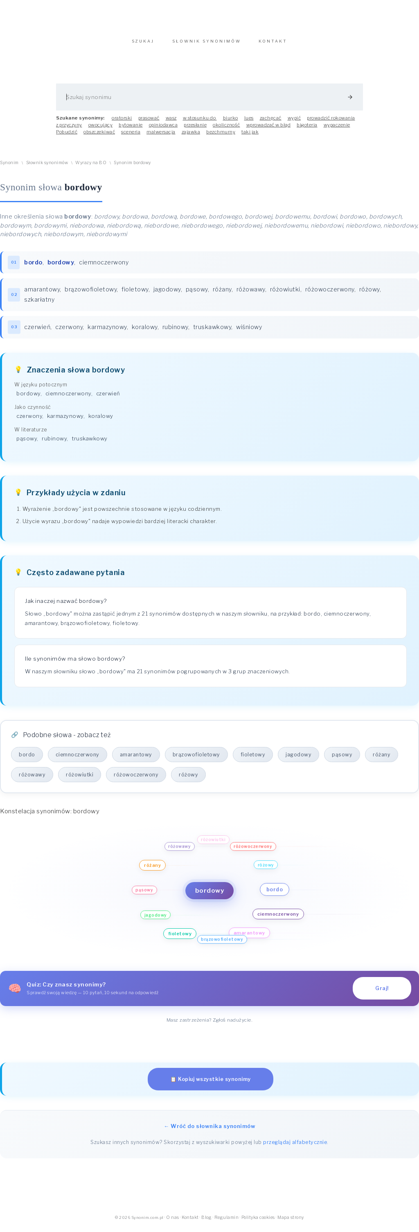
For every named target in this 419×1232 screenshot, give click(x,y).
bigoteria (307, 129)
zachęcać (271, 122)
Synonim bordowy (132, 166)
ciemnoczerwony (103, 266)
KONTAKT (273, 45)
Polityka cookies (258, 1221)
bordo (27, 759)
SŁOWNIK (206, 45)
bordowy (28, 397)
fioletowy (135, 293)
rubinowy (175, 331)
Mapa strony (290, 1221)
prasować (149, 122)
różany (222, 293)
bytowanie (131, 129)
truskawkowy (212, 331)
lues (249, 122)
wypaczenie (337, 129)
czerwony (69, 331)
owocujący (100, 129)
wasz (171, 122)
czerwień (37, 331)
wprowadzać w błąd (268, 129)
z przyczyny (69, 129)
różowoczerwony (329, 293)
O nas (172, 1221)
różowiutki (285, 293)
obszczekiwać (99, 136)
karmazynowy (107, 331)
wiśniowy (249, 331)
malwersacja (161, 136)
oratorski (122, 122)
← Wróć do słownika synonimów (209, 1130)
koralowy (145, 331)
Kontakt (190, 1221)
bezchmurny (220, 136)
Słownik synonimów (47, 166)
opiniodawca (163, 129)
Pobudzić (66, 136)
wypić (294, 122)
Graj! (382, 992)
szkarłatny (39, 303)
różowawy (251, 293)
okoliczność (226, 129)
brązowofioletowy (91, 293)
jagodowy (167, 293)
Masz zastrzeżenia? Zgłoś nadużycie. (210, 1024)
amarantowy (42, 293)
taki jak (250, 136)
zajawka (191, 136)
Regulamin (226, 1221)
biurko (230, 122)
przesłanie (195, 129)
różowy (369, 293)
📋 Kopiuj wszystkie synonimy (210, 1083)
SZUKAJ (143, 45)
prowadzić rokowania (331, 122)
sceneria (130, 136)
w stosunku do (200, 122)
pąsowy (197, 293)
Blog (206, 1221)
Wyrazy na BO (90, 166)
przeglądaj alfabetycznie (295, 1146)
